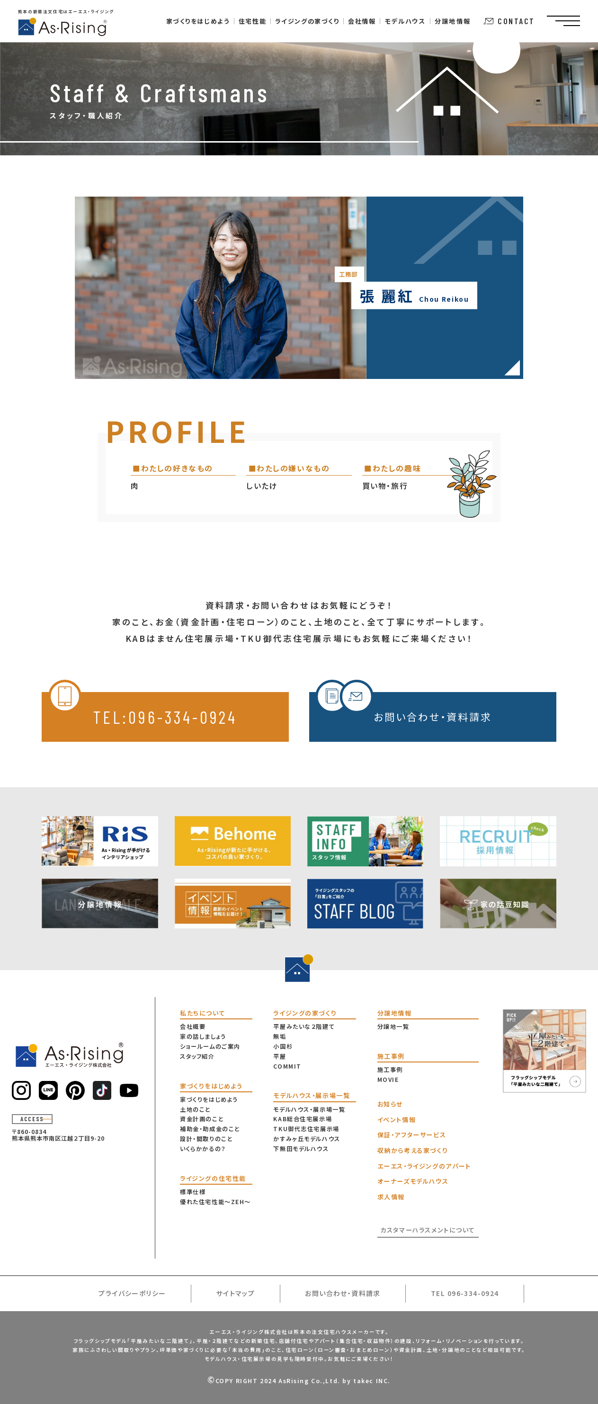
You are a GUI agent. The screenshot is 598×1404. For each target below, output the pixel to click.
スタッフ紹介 (197, 1056)
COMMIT (287, 1066)
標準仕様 (192, 1192)
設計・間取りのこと (206, 1138)
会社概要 (192, 1026)
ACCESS (32, 1119)
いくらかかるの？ (203, 1148)
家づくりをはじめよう (209, 1099)
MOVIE (388, 1079)
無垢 (279, 1036)
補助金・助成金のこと (210, 1129)
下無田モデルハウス (301, 1148)
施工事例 (390, 1069)
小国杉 (283, 1046)
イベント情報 (396, 1119)
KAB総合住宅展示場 (302, 1119)
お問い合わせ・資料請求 (403, 708)
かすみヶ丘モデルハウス (306, 1138)
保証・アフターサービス (411, 1134)
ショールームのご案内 (210, 1046)
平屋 (279, 1056)
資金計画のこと (201, 1119)
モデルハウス (405, 21)
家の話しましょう (203, 1036)
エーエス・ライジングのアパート (424, 1165)
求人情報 (391, 1196)
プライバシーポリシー (132, 1293)
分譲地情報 (453, 21)
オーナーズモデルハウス (412, 1181)
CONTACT (509, 21)
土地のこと (195, 1109)
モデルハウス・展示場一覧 (309, 1109)
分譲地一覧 (393, 1026)
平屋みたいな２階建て (304, 1026)
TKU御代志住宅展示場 (306, 1129)
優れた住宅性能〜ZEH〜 (215, 1201)
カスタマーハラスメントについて (427, 1229)
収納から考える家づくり (412, 1150)
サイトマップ (235, 1293)
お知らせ (390, 1103)
